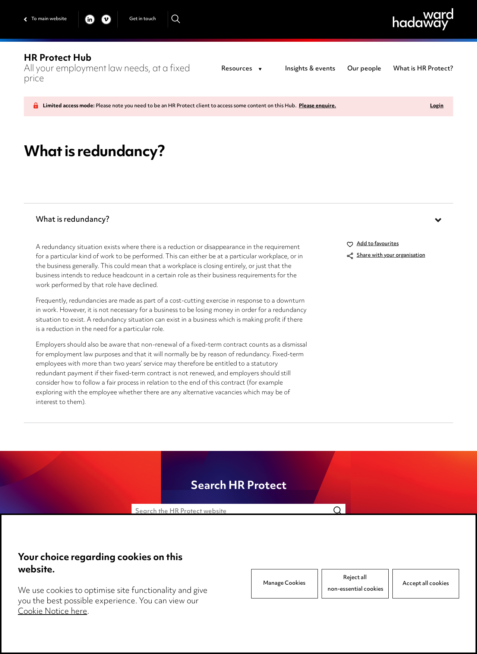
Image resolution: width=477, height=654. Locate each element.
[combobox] (242, 69)
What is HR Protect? (423, 69)
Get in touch (142, 19)
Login (436, 106)
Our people (364, 69)
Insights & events (310, 69)
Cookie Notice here (52, 612)
